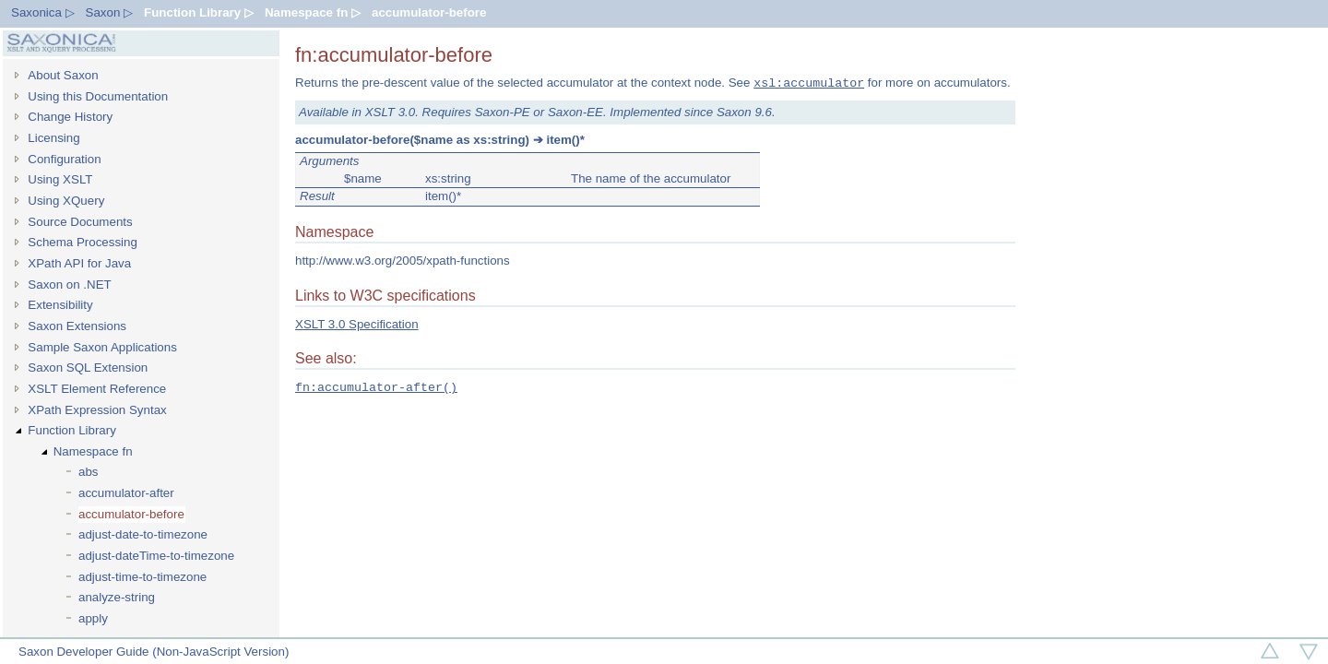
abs (88, 472)
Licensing (53, 138)
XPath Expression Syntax (97, 410)
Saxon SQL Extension (88, 367)
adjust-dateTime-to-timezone (156, 556)
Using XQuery (66, 201)
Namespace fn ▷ (313, 12)
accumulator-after (126, 493)
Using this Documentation (98, 96)
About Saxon (63, 75)
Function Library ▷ (199, 12)
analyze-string (116, 597)
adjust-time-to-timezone (142, 577)
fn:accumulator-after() (376, 387)
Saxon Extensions (77, 326)
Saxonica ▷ (43, 12)
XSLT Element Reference (97, 389)
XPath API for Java (79, 263)
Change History (70, 117)
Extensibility (60, 305)
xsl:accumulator (808, 83)
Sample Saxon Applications (102, 347)
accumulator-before (429, 12)
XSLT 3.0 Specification (357, 324)
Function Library (72, 430)
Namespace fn (93, 451)
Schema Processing (82, 242)
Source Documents (80, 222)
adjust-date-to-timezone (143, 534)
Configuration (64, 159)
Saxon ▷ (110, 12)
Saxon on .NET (69, 284)
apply (93, 618)
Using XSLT (60, 179)
